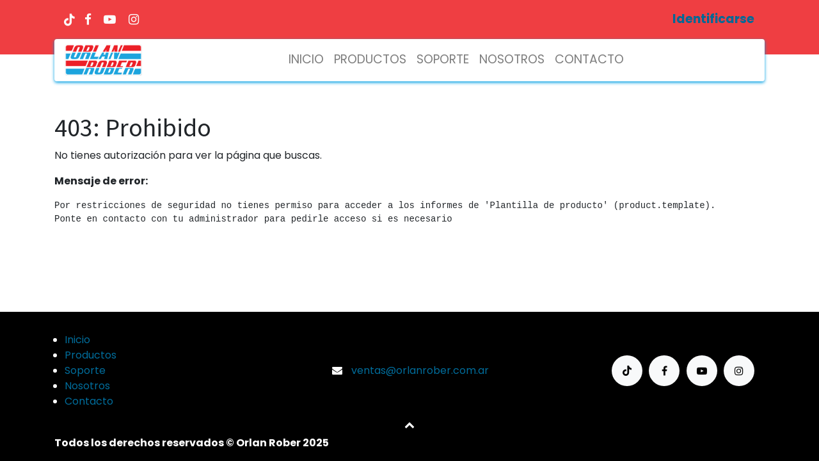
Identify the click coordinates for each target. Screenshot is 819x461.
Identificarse (713, 19)
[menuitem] (306, 59)
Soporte (85, 370)
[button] (409, 424)
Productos (90, 355)
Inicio (77, 339)
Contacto (89, 401)
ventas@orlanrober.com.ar (420, 370)
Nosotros (87, 385)
